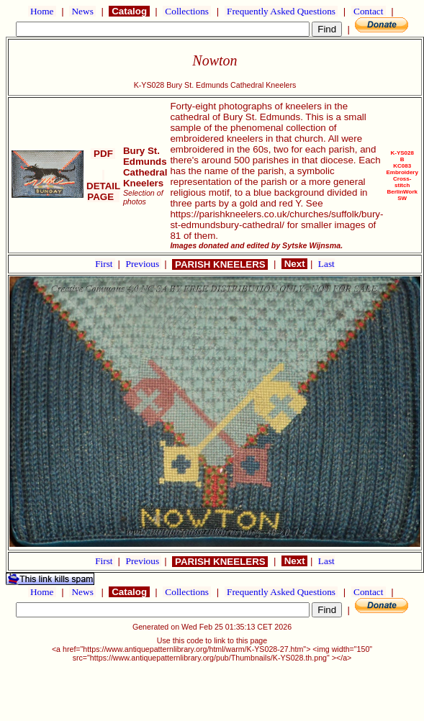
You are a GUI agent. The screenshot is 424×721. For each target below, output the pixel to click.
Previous (143, 263)
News (82, 11)
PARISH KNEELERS (220, 264)
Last (326, 263)
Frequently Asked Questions (281, 11)
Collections (187, 11)
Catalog (129, 11)
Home (42, 11)
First (105, 263)
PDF (103, 153)
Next (294, 263)
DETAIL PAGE (103, 186)
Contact (368, 11)
